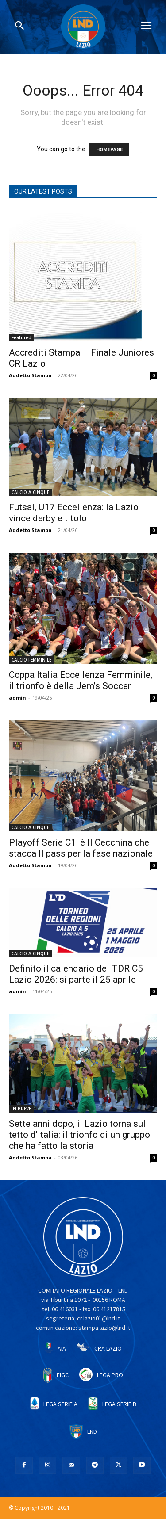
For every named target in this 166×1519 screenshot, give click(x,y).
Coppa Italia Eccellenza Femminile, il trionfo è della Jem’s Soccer (80, 680)
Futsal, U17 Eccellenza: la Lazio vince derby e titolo (74, 513)
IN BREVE (21, 1109)
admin (17, 697)
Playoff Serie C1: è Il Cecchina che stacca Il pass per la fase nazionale (81, 848)
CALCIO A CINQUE (30, 492)
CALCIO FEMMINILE (31, 660)
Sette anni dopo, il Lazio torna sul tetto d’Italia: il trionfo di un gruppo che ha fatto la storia (79, 1134)
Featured (21, 337)
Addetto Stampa (30, 375)
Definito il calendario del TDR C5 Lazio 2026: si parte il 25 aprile (76, 974)
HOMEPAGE (109, 150)
